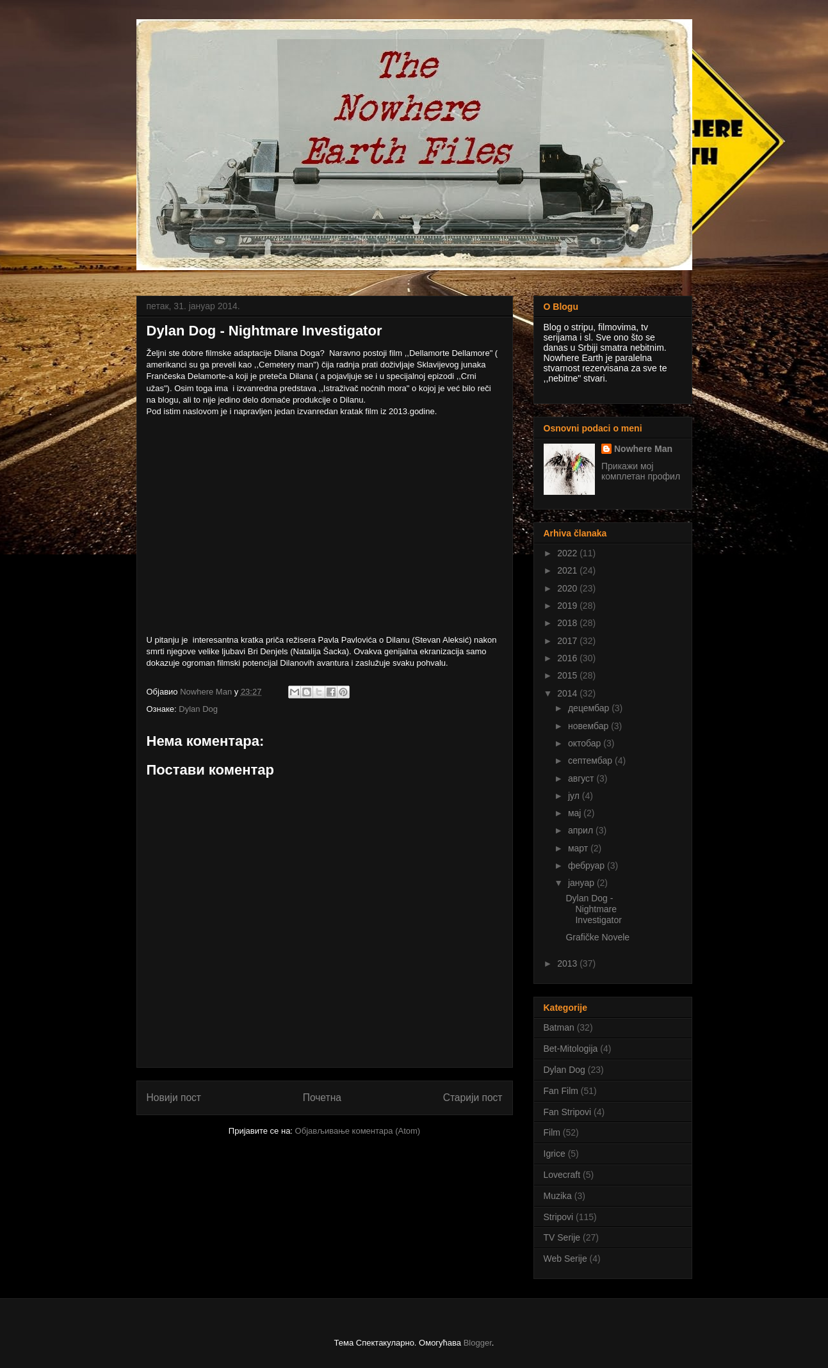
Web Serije (565, 1258)
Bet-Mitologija (571, 1048)
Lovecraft (562, 1175)
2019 (568, 605)
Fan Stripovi (568, 1112)
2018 (568, 623)
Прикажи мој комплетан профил (640, 471)
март (579, 848)
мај (575, 813)
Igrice (554, 1153)
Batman (559, 1027)
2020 (568, 588)
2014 (568, 693)
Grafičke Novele (597, 937)
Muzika (558, 1196)
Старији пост (473, 1097)
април (582, 830)
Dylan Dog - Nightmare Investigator (593, 909)
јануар (582, 883)
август (582, 778)
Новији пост (174, 1097)
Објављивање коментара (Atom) (358, 1131)
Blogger (478, 1343)
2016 (568, 658)
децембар (590, 708)
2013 (568, 963)
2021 (568, 570)
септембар (591, 760)
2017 (568, 641)
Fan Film (561, 1091)
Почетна (322, 1097)
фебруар (587, 865)
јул (575, 796)
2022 (568, 553)
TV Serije (562, 1237)
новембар (589, 726)
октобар (585, 743)
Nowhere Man (643, 449)
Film (552, 1132)
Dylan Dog (198, 709)
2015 (568, 675)
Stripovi (559, 1217)
